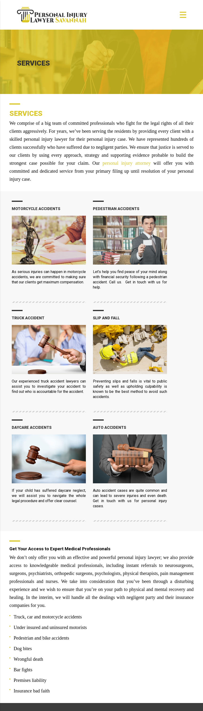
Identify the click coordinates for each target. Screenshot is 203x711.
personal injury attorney (127, 163)
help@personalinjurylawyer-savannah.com (61, 652)
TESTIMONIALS (122, 665)
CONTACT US (120, 673)
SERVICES (117, 657)
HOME (114, 642)
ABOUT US (117, 650)
